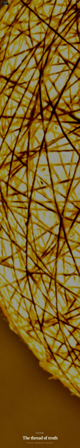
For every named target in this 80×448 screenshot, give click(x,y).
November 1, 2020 (40, 442)
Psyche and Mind (40, 432)
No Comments (50, 442)
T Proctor (31, 442)
